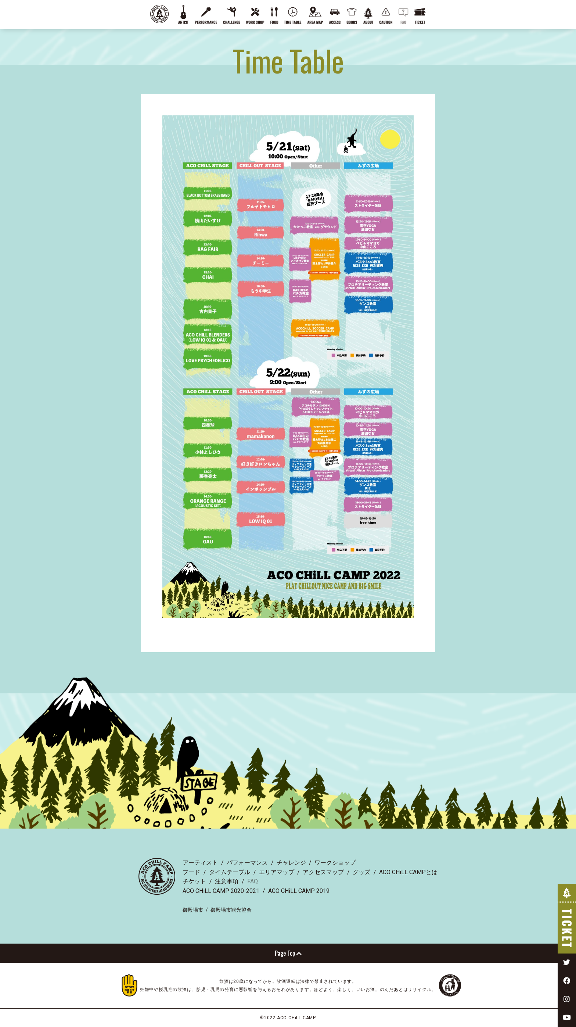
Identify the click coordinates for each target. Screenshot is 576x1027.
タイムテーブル (229, 872)
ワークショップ (335, 862)
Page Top (288, 953)
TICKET (567, 919)
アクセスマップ (323, 872)
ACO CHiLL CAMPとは (408, 872)
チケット (194, 881)
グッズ (361, 872)
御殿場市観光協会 (231, 910)
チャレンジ (291, 862)
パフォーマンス (247, 862)
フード (191, 872)
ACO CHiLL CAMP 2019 (299, 890)
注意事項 (226, 881)
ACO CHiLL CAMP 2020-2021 (221, 890)
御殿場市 (193, 910)
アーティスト (200, 862)
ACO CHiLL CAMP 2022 (159, 14)
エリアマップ (276, 872)
